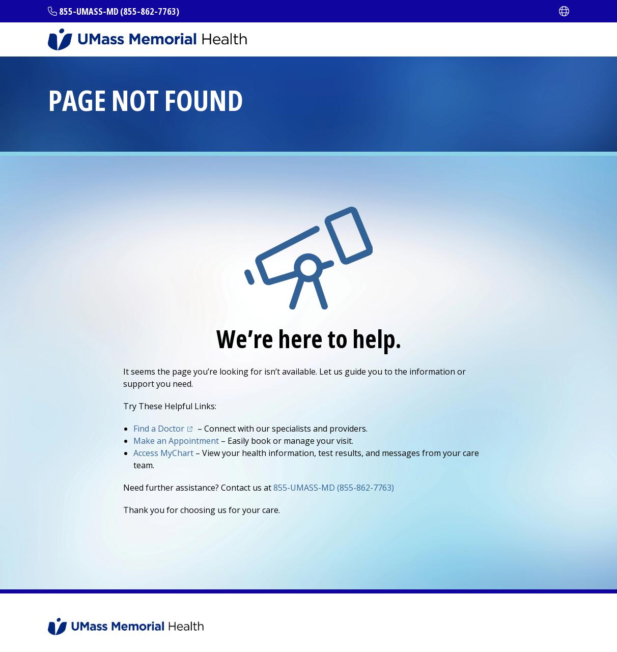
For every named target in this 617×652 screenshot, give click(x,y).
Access (163, 453)
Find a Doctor (158, 428)
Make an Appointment (176, 440)
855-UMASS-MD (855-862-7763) (119, 11)
